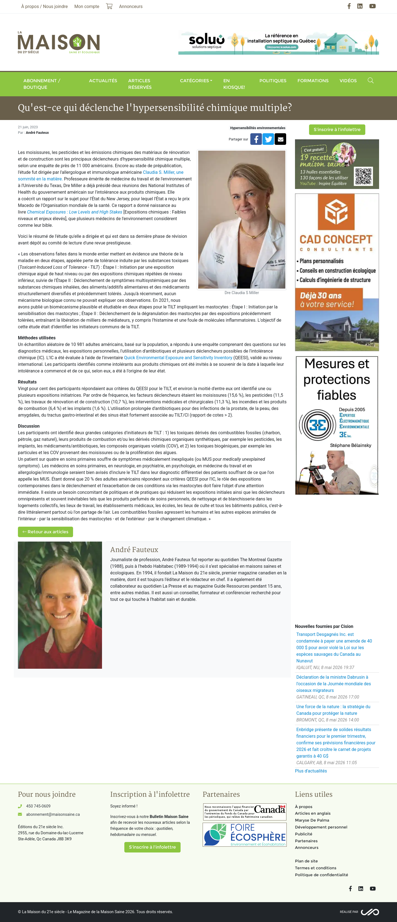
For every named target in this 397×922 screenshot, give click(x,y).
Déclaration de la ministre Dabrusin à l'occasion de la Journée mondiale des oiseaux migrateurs (333, 684)
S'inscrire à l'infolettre (337, 129)
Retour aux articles (45, 531)
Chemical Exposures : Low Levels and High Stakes (74, 212)
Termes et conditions (315, 867)
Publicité (303, 834)
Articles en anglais (313, 813)
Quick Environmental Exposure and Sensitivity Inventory (178, 357)
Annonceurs (306, 847)
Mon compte (86, 6)
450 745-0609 (38, 806)
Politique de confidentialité (321, 874)
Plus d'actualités (311, 771)
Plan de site (306, 861)
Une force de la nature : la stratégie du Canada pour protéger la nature (333, 710)
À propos (303, 806)
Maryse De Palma (312, 820)
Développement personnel (321, 827)
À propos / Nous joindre (44, 6)
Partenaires (306, 840)
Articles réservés (140, 84)
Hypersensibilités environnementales (257, 128)
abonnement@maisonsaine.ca (53, 814)
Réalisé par (349, 912)
